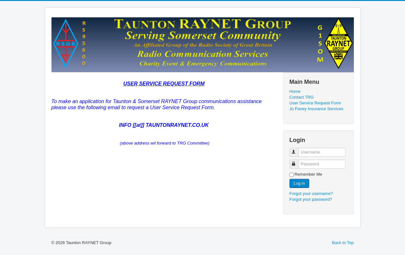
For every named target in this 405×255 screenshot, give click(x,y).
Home (295, 91)
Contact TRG (302, 97)
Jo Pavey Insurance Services (317, 108)
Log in (299, 183)
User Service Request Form (315, 103)
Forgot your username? (311, 193)
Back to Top (343, 242)
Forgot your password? (311, 199)
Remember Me (308, 174)
